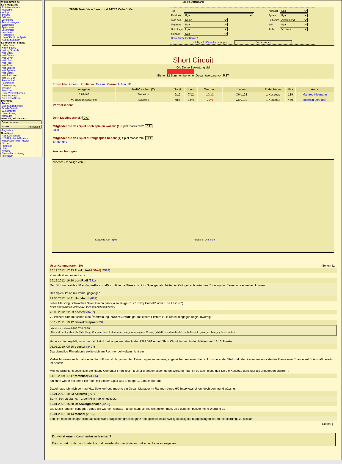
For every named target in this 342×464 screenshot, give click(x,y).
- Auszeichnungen (9, 22)
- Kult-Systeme (8, 70)
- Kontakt (5, 151)
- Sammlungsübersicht (11, 106)
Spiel (114, 239)
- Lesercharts (7, 30)
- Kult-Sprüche (7, 68)
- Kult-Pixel (5, 63)
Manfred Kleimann (315, 94)
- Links (3, 148)
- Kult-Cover (6, 58)
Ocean (73, 84)
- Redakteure (7, 35)
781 (92, 280)
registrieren (129, 443)
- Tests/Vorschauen (10, 7)
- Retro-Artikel (7, 80)
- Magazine (6, 9)
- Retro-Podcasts (9, 95)
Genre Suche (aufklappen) (184, 38)
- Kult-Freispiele (8, 75)
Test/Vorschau (210, 42)
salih (56, 129)
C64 (108, 239)
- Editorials (5, 17)
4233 (105, 404)
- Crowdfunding (8, 85)
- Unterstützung (8, 113)
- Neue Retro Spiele (10, 98)
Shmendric (60, 141)
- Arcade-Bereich (8, 108)
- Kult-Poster (6, 65)
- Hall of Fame (7, 45)
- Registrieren (7, 130)
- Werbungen (7, 25)
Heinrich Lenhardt (314, 99)
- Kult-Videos (7, 73)
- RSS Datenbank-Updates (14, 138)
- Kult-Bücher (7, 55)
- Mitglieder (6, 116)
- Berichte (5, 15)
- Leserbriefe (6, 20)
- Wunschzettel (8, 111)
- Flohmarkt (6, 146)
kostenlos (90, 443)
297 (91, 394)
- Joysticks (5, 88)
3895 (93, 376)
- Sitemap (5, 143)
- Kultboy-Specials (9, 50)
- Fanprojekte (7, 83)
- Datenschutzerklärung (12, 153)
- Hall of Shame (8, 47)
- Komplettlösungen (10, 40)
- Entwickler (6, 90)
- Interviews (6, 32)
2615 (90, 414)
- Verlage (5, 12)
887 (93, 298)
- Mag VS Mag (7, 78)
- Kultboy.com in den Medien (14, 140)
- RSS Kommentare (10, 135)
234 (100, 322)
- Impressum (6, 156)
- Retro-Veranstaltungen (12, 93)
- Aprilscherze (7, 27)
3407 (90, 312)
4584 (105, 270)
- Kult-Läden (6, 60)
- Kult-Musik (6, 53)
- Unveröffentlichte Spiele (13, 37)
